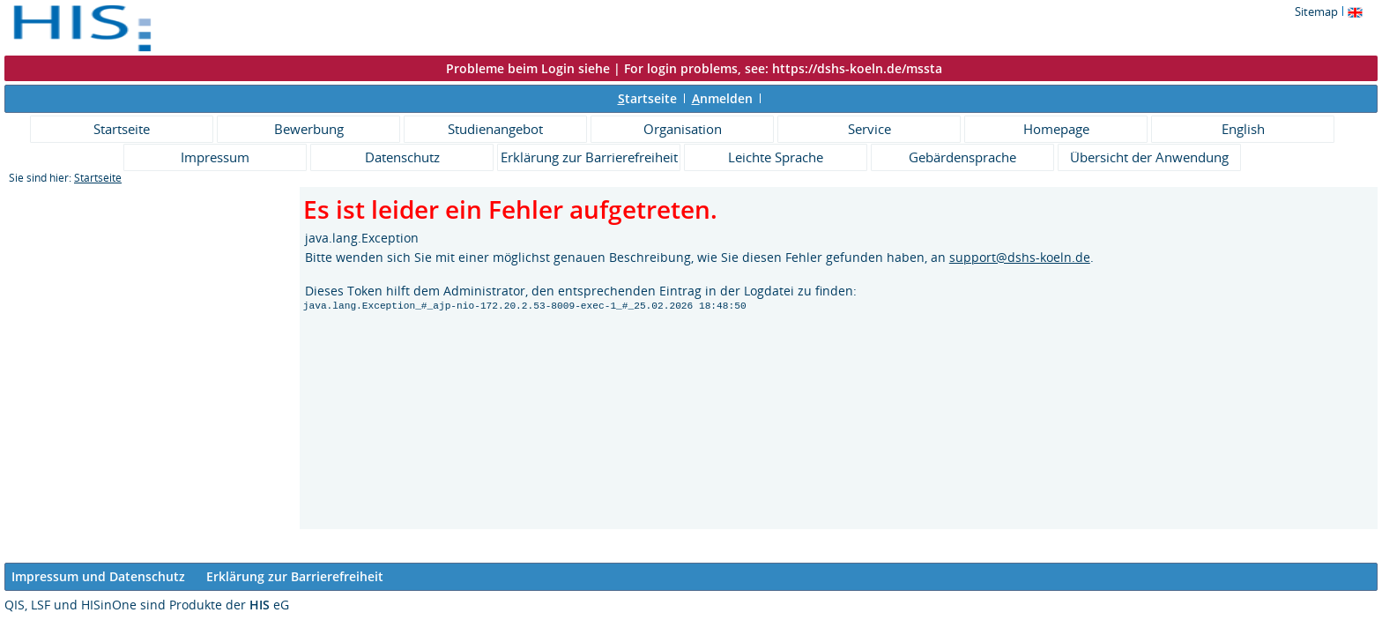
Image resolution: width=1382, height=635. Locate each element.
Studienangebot (495, 129)
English (1243, 129)
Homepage (1056, 129)
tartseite (647, 98)
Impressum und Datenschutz (98, 576)
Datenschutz (402, 157)
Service (869, 129)
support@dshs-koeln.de (1019, 257)
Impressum (215, 157)
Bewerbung (309, 129)
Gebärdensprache (962, 157)
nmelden (722, 98)
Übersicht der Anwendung (1149, 157)
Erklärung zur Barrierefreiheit (589, 157)
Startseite (121, 129)
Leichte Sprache (775, 157)
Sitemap (1316, 11)
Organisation (682, 129)
